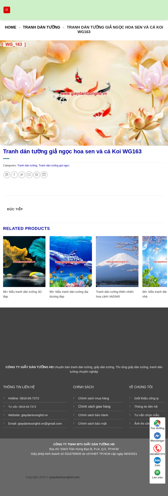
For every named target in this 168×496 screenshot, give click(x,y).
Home (10, 27)
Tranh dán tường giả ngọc (54, 165)
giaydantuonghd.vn (34, 415)
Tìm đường (157, 425)
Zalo (157, 462)
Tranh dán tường (41, 27)
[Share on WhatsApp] (7, 174)
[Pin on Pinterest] (36, 174)
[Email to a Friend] (29, 174)
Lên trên (157, 474)
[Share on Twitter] (21, 174)
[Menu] (7, 10)
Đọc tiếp (15, 209)
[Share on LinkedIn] (44, 174)
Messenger (157, 437)
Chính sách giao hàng (94, 406)
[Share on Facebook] (14, 174)
